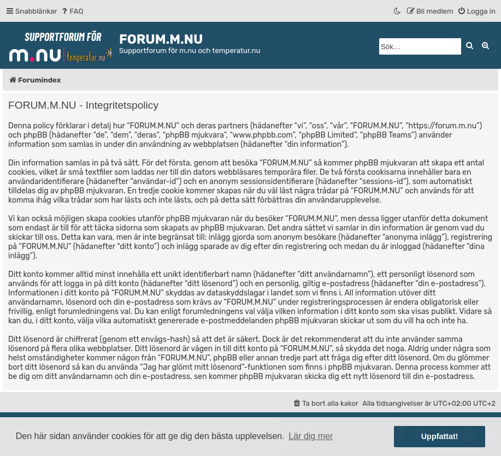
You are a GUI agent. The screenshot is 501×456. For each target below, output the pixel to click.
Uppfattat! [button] (439, 436)
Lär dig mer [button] (310, 436)
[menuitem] (72, 11)
